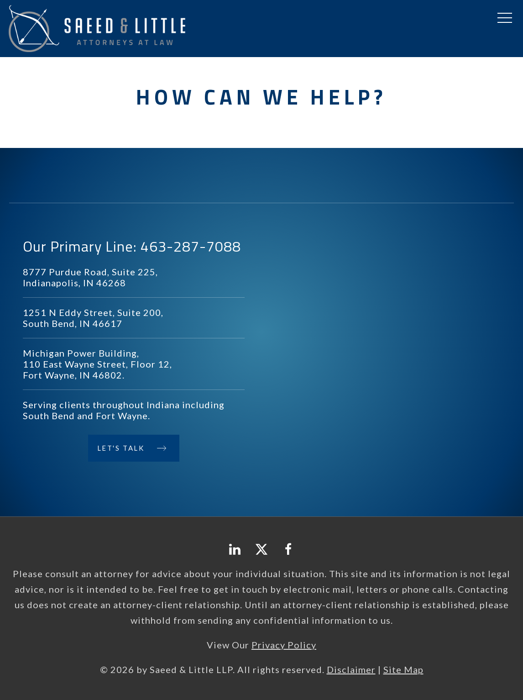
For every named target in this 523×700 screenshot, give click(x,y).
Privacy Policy (283, 644)
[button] (505, 18)
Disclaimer (351, 669)
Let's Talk (121, 448)
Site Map (403, 669)
